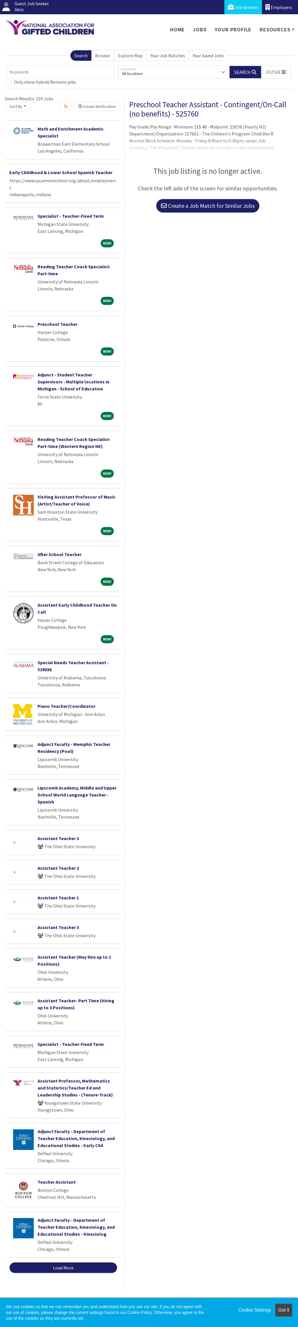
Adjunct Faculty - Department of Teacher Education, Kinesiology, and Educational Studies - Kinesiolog (76, 1227)
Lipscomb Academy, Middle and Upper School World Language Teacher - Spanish (77, 795)
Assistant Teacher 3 (58, 838)
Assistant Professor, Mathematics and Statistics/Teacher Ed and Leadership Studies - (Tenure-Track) (75, 1088)
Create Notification (97, 106)
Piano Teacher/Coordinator (66, 706)
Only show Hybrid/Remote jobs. (45, 82)
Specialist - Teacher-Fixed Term (71, 216)
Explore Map (130, 55)
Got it (283, 1310)
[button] (276, 72)
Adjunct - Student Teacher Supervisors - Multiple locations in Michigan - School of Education (73, 382)
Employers (278, 7)
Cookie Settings (254, 1310)
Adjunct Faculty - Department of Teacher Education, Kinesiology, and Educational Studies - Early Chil (76, 1138)
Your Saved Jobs (208, 55)
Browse (102, 55)
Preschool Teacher (57, 324)
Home (177, 29)
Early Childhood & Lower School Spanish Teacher (60, 172)
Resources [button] (275, 29)
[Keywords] (62, 72)
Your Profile (233, 29)
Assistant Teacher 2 (58, 868)
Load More (63, 1268)
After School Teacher (59, 554)
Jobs (199, 29)
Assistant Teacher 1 (58, 898)
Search (81, 55)
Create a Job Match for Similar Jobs (208, 205)
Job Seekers (243, 7)
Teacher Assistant (57, 1182)
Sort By (16, 106)
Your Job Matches (167, 55)
